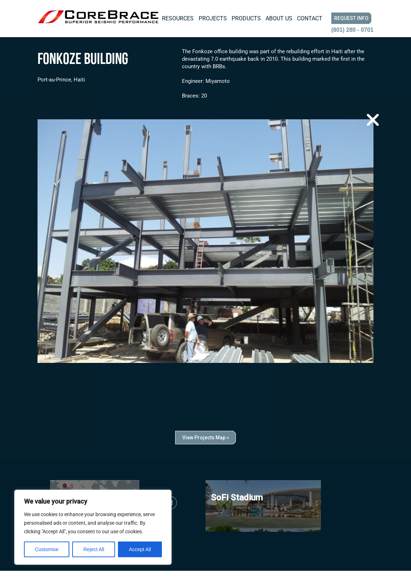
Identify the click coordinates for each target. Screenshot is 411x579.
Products (246, 18)
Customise (47, 549)
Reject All (93, 549)
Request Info (351, 18)
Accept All (140, 549)
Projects (213, 18)
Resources (178, 18)
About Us (279, 18)
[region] (93, 527)
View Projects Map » (205, 446)
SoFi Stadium (237, 506)
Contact (309, 18)
